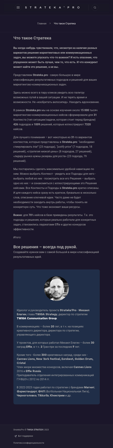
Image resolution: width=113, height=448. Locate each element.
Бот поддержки (23, 436)
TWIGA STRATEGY (35, 430)
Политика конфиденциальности (28, 443)
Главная (41, 23)
